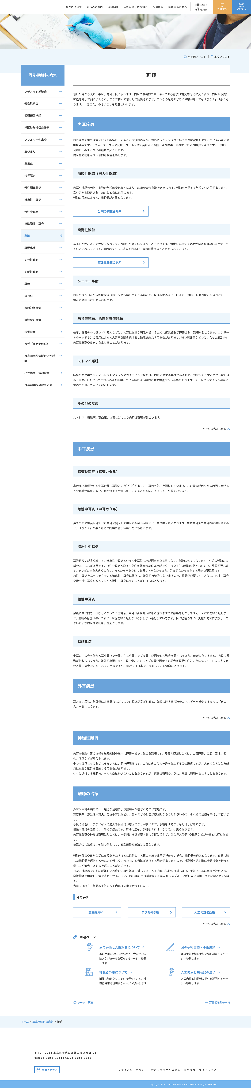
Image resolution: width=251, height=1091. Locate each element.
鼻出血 (28, 163)
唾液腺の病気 (32, 320)
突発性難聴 (31, 260)
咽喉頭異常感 (32, 115)
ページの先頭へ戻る (213, 428)
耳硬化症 (30, 248)
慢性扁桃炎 (31, 103)
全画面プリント (197, 56)
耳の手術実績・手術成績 (198, 947)
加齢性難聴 (31, 272)
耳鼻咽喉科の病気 (43, 74)
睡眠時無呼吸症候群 (37, 127)
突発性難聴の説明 (109, 262)
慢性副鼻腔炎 (32, 187)
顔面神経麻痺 (32, 308)
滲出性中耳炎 (32, 199)
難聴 (27, 235)
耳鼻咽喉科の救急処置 (38, 385)
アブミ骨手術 (150, 912)
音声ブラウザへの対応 (165, 1072)
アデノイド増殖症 (35, 91)
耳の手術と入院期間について (119, 947)
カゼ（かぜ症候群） (37, 344)
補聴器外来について (113, 972)
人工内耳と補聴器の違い (198, 972)
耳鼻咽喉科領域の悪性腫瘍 (39, 358)
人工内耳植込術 (204, 912)
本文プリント (222, 56)
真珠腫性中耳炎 (34, 223)
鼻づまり (30, 151)
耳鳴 (27, 283)
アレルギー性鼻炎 (35, 139)
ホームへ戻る (85, 1002)
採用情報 (190, 1072)
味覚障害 (30, 332)
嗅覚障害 (30, 175)
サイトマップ (208, 1072)
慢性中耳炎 (31, 212)
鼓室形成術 (96, 912)
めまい (28, 296)
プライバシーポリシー (133, 1072)
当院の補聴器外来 (109, 211)
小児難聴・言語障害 (37, 373)
